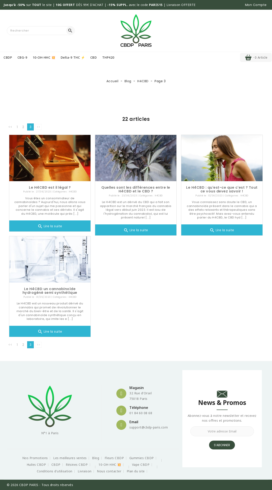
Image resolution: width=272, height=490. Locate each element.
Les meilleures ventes (70, 458)
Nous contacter (109, 471)
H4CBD (73, 191)
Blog (95, 458)
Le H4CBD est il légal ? (50, 187)
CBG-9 (22, 57)
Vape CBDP (141, 464)
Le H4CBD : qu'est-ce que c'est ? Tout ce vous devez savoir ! (222, 189)
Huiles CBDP (36, 464)
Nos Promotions (35, 458)
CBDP (8, 57)
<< (10, 127)
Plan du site (136, 471)
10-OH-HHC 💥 (44, 57)
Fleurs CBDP (114, 458)
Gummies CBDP (141, 458)
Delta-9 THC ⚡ (73, 57)
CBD (93, 57)
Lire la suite (50, 226)
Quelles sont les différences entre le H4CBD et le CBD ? (135, 189)
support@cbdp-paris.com (148, 427)
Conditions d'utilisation (54, 471)
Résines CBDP (77, 464)
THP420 (108, 57)
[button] (256, 5)
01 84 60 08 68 (140, 413)
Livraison (85, 471)
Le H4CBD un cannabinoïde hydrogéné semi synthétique (50, 290)
